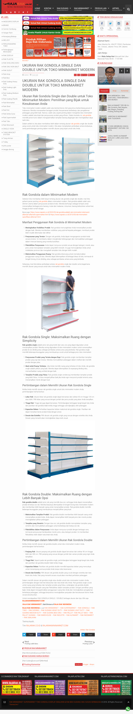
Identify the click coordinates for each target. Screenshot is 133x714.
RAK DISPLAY (8, 55)
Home (37, 9)
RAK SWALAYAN (30, 622)
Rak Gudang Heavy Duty (10, 83)
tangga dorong (8, 149)
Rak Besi (6, 78)
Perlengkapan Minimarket (8, 51)
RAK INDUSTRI (58, 619)
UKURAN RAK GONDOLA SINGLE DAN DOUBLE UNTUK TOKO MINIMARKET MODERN (52, 69)
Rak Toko (6, 121)
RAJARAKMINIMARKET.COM (33, 605)
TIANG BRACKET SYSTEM (9, 133)
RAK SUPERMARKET (68, 612)
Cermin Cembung (9, 29)
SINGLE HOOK (8, 129)
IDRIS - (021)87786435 (108, 77)
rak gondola (87, 120)
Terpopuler (104, 91)
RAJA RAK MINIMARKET (31, 609)
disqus (92, 669)
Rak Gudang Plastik (10, 99)
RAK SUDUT (7, 70)
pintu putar (7, 146)
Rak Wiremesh (8, 125)
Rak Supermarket (9, 118)
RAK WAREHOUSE (44, 619)
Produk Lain (101, 9)
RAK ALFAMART (72, 619)
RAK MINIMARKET (51, 612)
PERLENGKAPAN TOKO (9, 45)
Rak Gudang (62, 9)
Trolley (5, 142)
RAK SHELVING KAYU (11, 63)
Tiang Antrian (8, 138)
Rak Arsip (6, 74)
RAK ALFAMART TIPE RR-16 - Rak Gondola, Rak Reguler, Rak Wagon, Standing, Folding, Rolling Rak (118, 108)
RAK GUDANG (34, 615)
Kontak (47, 9)
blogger (85, 669)
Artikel (117, 9)
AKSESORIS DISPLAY (11, 22)
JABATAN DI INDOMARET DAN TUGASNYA (117, 117)
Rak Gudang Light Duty (9, 88)
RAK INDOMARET (87, 619)
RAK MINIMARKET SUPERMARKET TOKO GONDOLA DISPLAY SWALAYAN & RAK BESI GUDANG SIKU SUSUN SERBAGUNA (55, 706)
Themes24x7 (14, 709)
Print (84, 79)
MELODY (6, 40)
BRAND (6, 25)
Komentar (124, 91)
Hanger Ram (8, 33)
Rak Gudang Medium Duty (11, 94)
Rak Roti (6, 110)
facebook (78, 669)
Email (91, 79)
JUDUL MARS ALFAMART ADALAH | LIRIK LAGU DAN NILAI (118, 138)
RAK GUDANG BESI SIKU (52, 617)
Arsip (114, 91)
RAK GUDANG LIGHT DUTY (74, 615)
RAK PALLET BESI (81, 617)
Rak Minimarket (81, 9)
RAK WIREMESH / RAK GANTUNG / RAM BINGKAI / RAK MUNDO (118, 98)
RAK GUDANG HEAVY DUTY (51, 615)
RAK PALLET (68, 617)
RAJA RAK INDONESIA (62, 609)
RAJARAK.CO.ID (33, 630)
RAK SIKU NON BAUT (11, 67)
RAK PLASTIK (8, 59)
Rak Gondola (90, 634)
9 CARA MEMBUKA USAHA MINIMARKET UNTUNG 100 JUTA (118, 128)
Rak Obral (6, 106)
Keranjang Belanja (9, 37)
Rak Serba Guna (9, 114)
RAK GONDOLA (83, 612)
